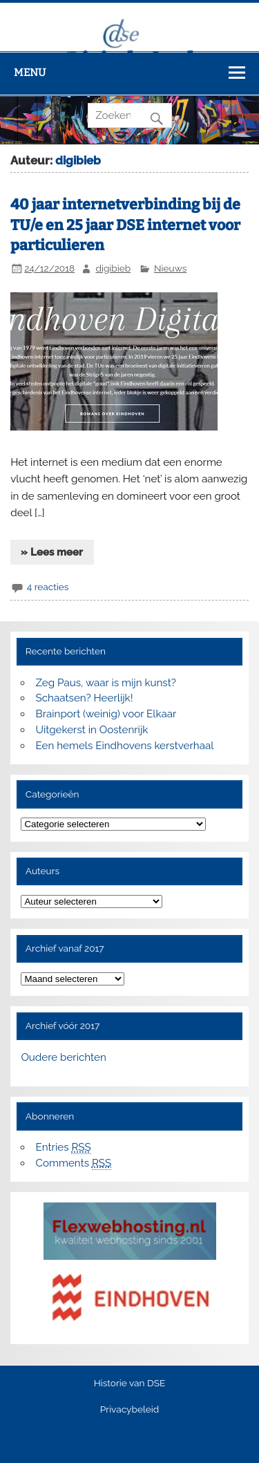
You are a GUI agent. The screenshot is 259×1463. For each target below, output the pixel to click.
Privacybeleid (129, 1410)
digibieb (113, 268)
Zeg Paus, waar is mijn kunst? (106, 683)
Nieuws (170, 268)
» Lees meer (52, 552)
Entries (63, 1147)
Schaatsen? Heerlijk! (84, 698)
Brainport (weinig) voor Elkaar (106, 714)
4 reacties (48, 586)
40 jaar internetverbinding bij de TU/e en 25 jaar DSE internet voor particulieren (125, 225)
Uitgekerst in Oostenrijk (92, 730)
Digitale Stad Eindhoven (129, 71)
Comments (74, 1163)
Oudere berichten (63, 1057)
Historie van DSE (130, 1383)
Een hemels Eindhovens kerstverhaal (125, 745)
